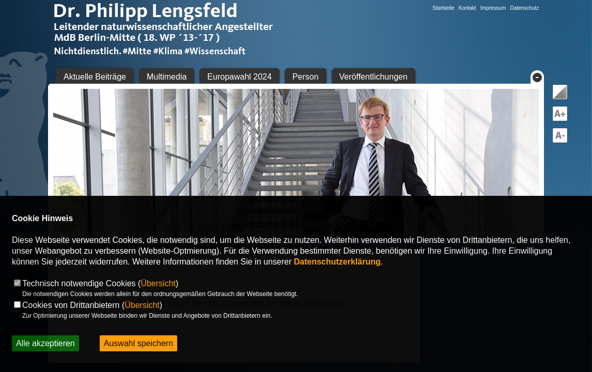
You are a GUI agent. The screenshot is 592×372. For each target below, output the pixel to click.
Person (305, 76)
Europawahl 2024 (239, 76)
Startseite (443, 8)
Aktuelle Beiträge (95, 76)
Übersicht (158, 283)
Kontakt (467, 8)
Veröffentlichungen (373, 76)
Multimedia (166, 76)
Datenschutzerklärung (337, 261)
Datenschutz (524, 8)
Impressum (493, 8)
